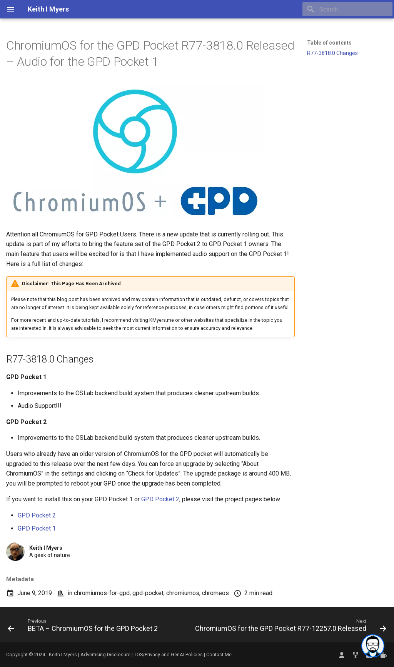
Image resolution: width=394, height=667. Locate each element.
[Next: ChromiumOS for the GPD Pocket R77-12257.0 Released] (289, 627)
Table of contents (329, 43)
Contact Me (219, 654)
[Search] (347, 9)
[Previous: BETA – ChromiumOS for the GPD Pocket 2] (84, 627)
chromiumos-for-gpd (102, 593)
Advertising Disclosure (105, 654)
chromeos (215, 593)
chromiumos (182, 593)
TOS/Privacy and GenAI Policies (169, 654)
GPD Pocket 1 (37, 528)
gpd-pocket (148, 593)
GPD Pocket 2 (160, 499)
